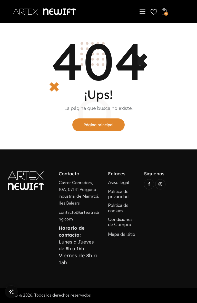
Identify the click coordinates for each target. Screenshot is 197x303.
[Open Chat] (11, 292)
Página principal (98, 124)
